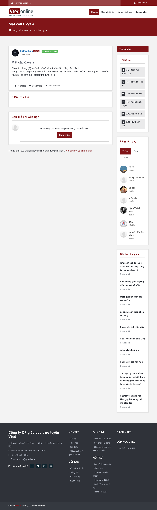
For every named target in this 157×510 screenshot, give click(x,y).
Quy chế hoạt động (102, 443)
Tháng (125, 151)
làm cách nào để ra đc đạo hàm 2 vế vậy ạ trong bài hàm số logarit (132, 266)
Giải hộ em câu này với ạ (131, 362)
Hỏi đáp (94, 12)
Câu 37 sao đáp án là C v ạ (132, 339)
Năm (136, 151)
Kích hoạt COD (100, 492)
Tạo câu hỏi (141, 12)
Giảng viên (74, 472)
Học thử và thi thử (101, 480)
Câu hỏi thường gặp (102, 464)
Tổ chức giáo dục (77, 468)
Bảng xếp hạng (125, 12)
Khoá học (74, 443)
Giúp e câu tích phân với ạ (132, 327)
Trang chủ (14, 30)
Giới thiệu (74, 447)
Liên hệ (73, 439)
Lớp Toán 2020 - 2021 (127, 448)
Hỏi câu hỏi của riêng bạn (79, 150)
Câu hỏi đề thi (108, 12)
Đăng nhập (140, 2)
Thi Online (98, 468)
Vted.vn (18, 506)
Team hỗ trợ (75, 477)
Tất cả (125, 157)
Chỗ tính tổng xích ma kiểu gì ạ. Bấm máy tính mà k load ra (131, 399)
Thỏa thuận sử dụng (102, 439)
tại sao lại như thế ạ (129, 350)
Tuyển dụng (75, 481)
